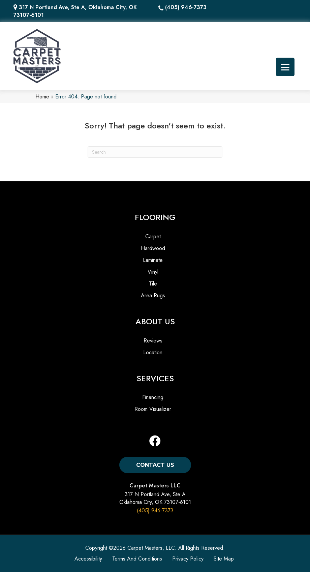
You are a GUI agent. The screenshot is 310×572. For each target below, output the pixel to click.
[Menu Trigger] (285, 67)
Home (42, 96)
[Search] (155, 152)
